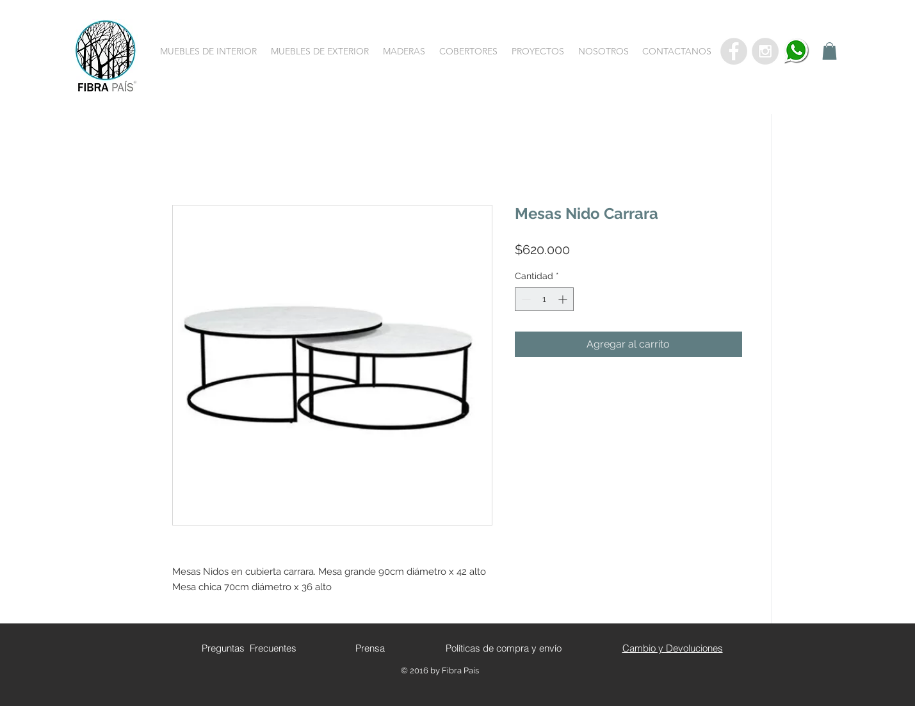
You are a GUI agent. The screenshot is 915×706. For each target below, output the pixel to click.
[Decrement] (525, 299)
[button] (208, 51)
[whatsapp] (796, 51)
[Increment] (564, 299)
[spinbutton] (544, 299)
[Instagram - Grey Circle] (765, 51)
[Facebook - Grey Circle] (733, 51)
